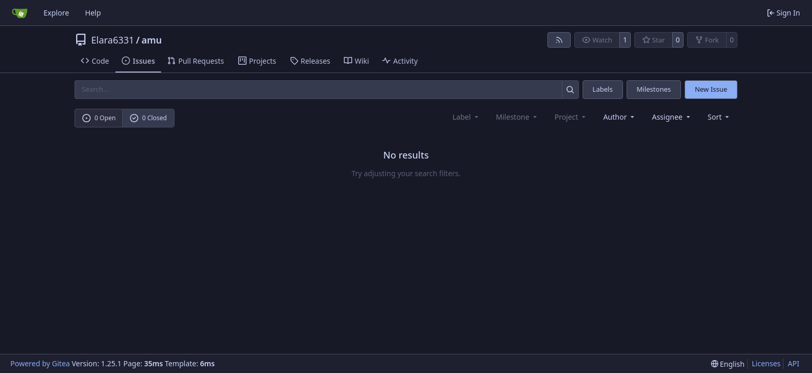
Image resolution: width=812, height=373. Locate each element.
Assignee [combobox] (672, 117)
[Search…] (570, 89)
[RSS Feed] (559, 40)
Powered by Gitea (40, 363)
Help (93, 13)
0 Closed (148, 117)
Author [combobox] (619, 117)
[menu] (719, 116)
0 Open (99, 117)
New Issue (711, 89)
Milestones (653, 89)
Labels (602, 89)
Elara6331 (112, 40)
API (793, 363)
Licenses (766, 363)
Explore (56, 13)
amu (151, 40)
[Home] (19, 13)
